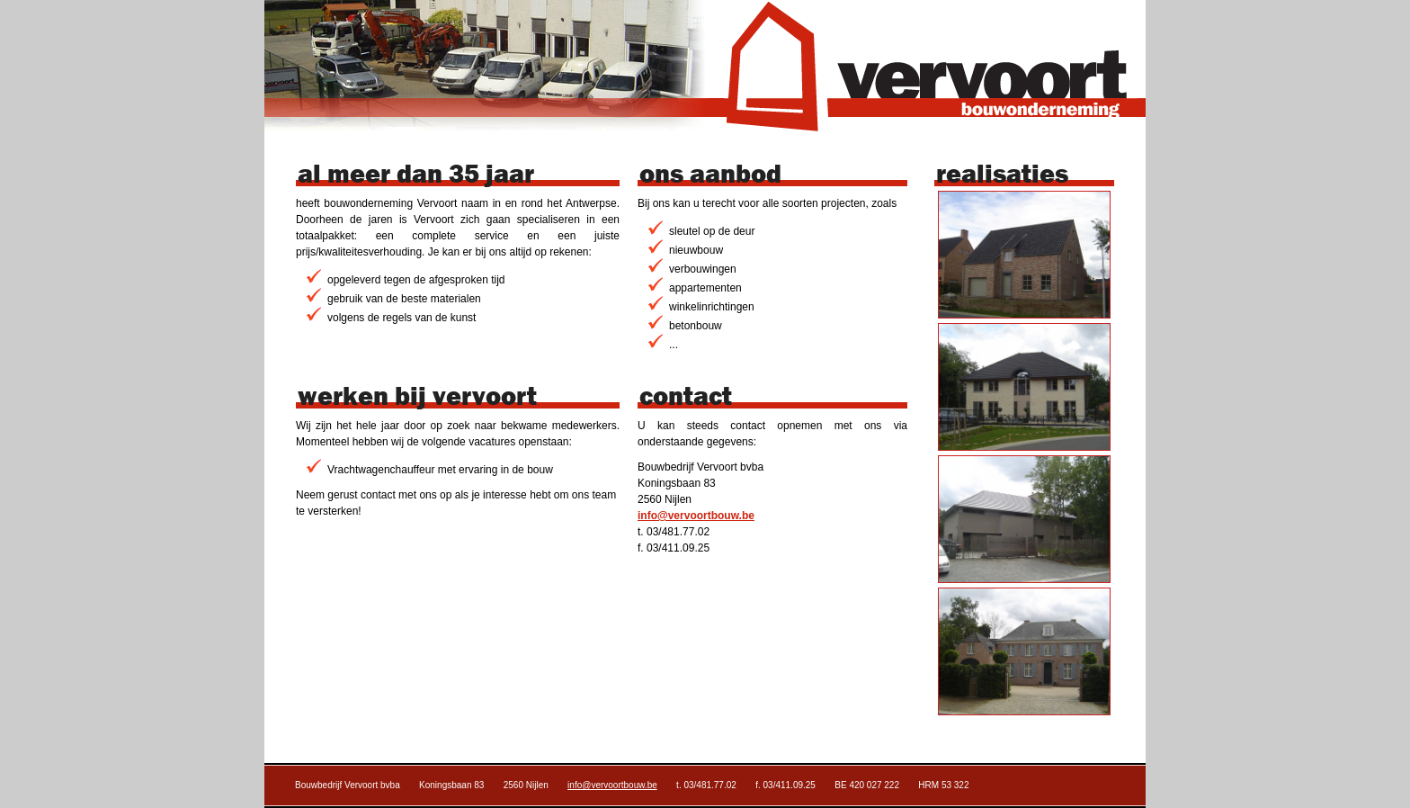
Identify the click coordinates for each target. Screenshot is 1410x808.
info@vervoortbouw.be (696, 515)
